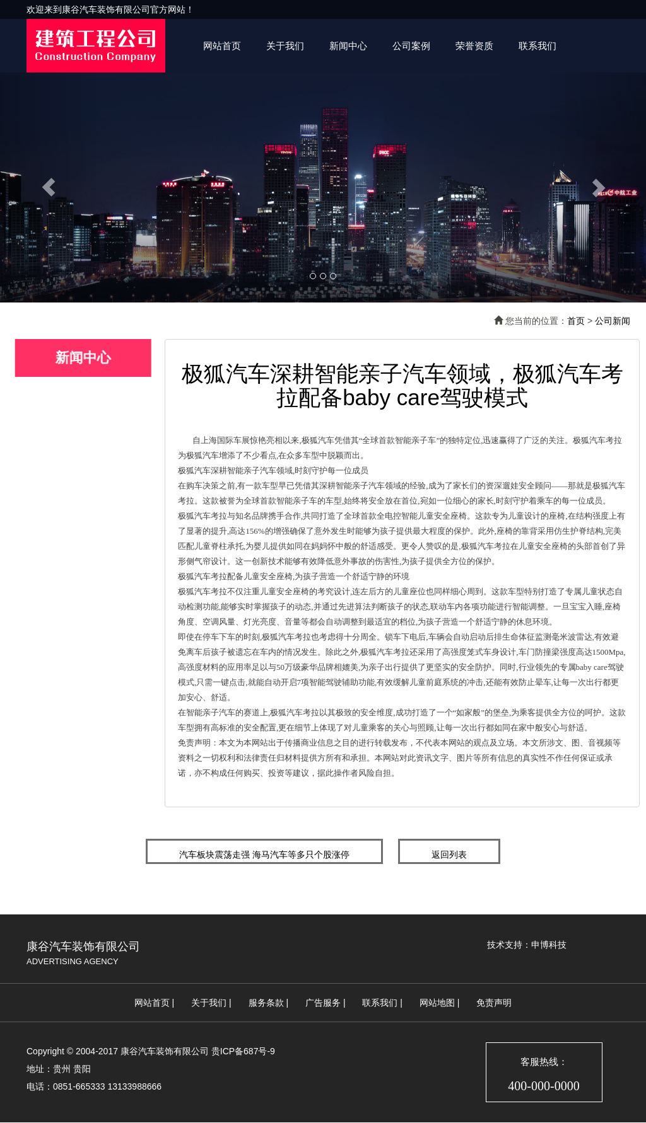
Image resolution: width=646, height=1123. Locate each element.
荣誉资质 (474, 45)
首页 (576, 321)
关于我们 (285, 45)
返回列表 (449, 854)
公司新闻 (612, 321)
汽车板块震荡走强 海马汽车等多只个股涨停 (264, 854)
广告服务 (323, 1003)
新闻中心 (348, 45)
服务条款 (266, 1003)
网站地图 (437, 1003)
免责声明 (494, 1003)
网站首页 (222, 45)
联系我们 (537, 45)
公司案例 (411, 45)
